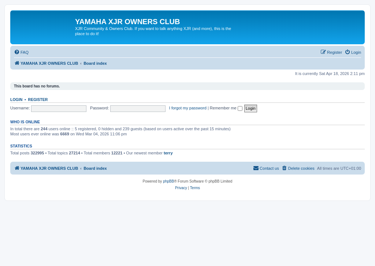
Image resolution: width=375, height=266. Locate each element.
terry (168, 153)
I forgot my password (188, 108)
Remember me (226, 108)
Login (16, 99)
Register (38, 99)
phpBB (168, 181)
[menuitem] (21, 52)
